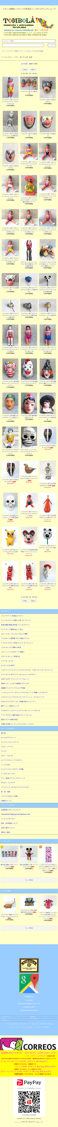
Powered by (29, 1122)
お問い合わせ (5, 1020)
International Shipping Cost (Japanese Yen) (15, 814)
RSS (44, 1027)
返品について (35, 1023)
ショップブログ (37, 1027)
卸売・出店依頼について (9, 823)
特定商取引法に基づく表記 (46, 1023)
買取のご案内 (5, 832)
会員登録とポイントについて (11, 810)
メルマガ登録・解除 (27, 1027)
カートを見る (33, 1018)
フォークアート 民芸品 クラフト (15, 51)
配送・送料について (25, 1023)
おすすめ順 (24, 64)
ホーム (3, 51)
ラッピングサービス (8, 819)
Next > (33, 69)
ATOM (47, 1027)
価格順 (31, 64)
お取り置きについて (8, 828)
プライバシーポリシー (14, 1027)
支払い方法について (14, 1023)
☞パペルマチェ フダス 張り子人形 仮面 (33, 51)
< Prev (24, 69)
